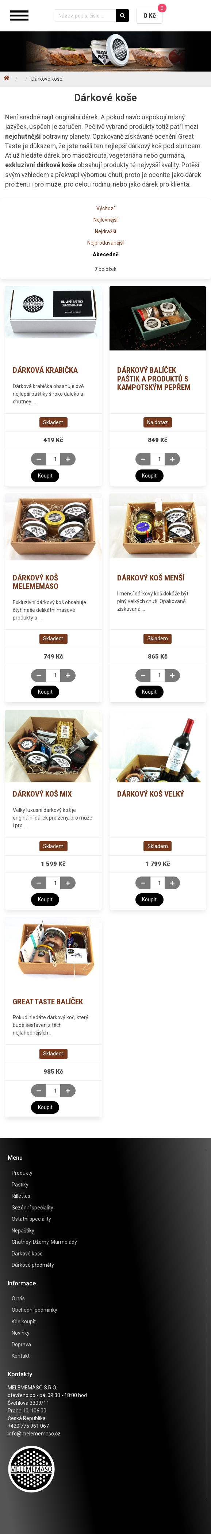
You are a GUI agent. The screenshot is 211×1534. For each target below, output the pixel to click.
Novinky (21, 1333)
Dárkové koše (27, 1254)
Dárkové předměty (33, 1265)
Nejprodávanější (105, 243)
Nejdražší (105, 231)
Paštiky (20, 1185)
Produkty (22, 1173)
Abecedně (106, 254)
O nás (18, 1298)
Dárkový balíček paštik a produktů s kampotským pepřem (154, 379)
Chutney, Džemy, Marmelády (44, 1242)
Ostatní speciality (31, 1219)
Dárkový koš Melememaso (35, 582)
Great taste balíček (48, 1001)
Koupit (45, 476)
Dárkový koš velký (150, 794)
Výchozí (105, 208)
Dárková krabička (45, 370)
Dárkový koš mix (42, 794)
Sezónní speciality (32, 1208)
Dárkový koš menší (150, 578)
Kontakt (21, 1356)
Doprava (21, 1344)
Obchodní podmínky (34, 1310)
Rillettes (21, 1196)
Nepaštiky (23, 1231)
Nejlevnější (105, 220)
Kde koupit (24, 1321)
